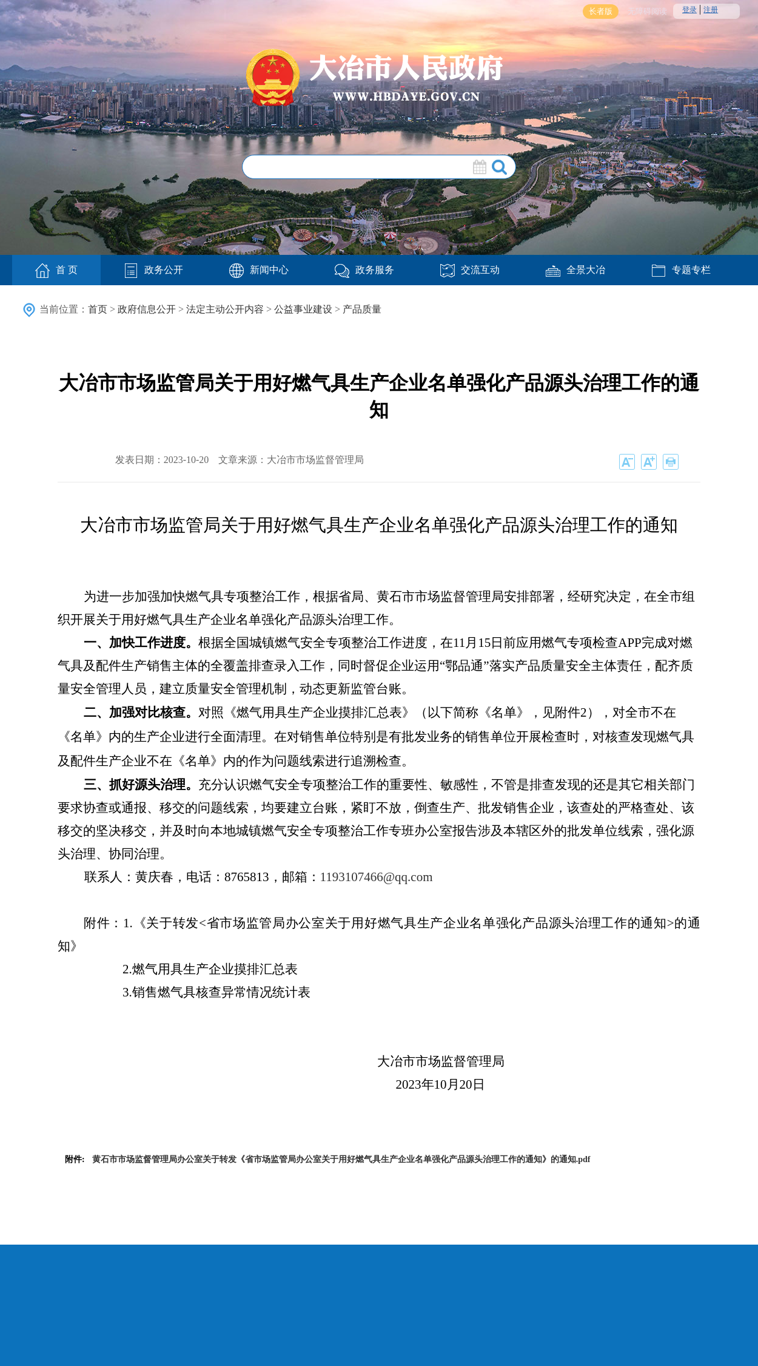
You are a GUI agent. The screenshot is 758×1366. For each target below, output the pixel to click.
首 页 (56, 270)
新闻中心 (259, 270)
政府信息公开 (147, 309)
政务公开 (153, 270)
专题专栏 (681, 270)
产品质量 (362, 309)
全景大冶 (575, 270)
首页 (97, 309)
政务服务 (364, 270)
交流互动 (470, 270)
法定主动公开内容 (225, 309)
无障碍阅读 (647, 11)
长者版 (600, 11)
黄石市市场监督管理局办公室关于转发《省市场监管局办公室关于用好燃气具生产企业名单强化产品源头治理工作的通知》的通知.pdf (341, 1159)
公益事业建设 (303, 309)
